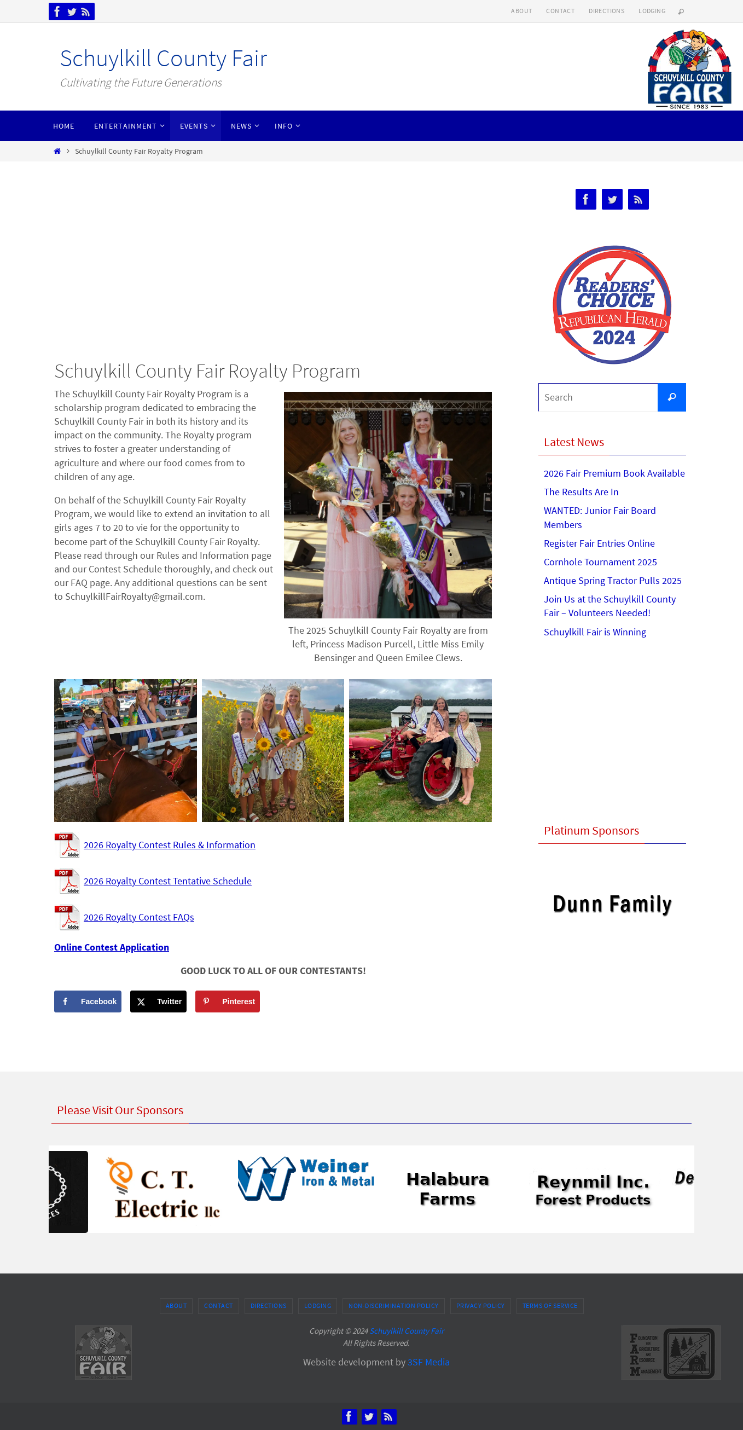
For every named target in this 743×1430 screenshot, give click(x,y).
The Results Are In (581, 491)
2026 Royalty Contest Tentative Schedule (168, 881)
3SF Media (429, 1362)
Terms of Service (550, 1305)
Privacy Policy (480, 1305)
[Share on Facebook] (87, 1001)
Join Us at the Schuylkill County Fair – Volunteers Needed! (610, 606)
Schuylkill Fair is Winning (595, 632)
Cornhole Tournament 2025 (600, 561)
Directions (606, 11)
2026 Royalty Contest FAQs (139, 917)
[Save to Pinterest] (227, 1001)
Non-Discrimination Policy (394, 1305)
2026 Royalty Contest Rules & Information (170, 844)
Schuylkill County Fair (163, 58)
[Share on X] (158, 1001)
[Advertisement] (273, 262)
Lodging (651, 11)
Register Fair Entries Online (599, 543)
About (521, 11)
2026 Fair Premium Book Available (614, 473)
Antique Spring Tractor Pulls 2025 (613, 580)
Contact (560, 11)
